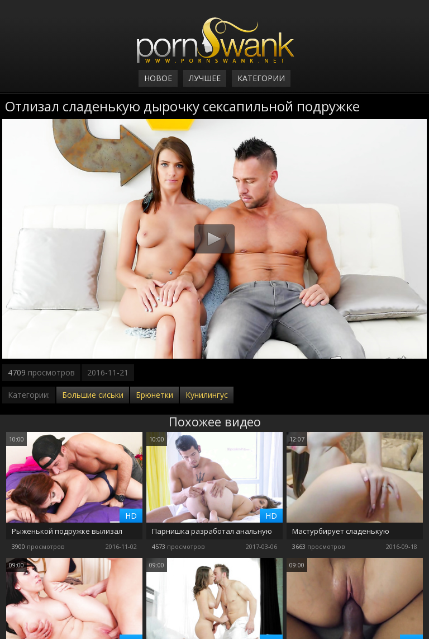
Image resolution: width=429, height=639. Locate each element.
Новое (158, 78)
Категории (261, 78)
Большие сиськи (92, 394)
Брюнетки (154, 394)
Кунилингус (206, 394)
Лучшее (205, 78)
